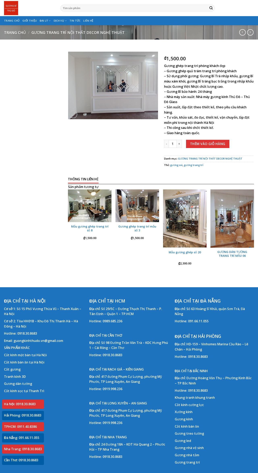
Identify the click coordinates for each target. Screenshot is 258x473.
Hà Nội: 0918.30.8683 (20, 404)
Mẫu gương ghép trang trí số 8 (89, 228)
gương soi (176, 165)
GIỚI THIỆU (29, 20)
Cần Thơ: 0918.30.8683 (21, 460)
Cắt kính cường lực (189, 405)
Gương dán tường (18, 383)
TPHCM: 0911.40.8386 (20, 426)
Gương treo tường (189, 433)
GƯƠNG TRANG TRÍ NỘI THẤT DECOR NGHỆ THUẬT (78, 32)
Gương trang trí (187, 462)
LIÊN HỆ (88, 20)
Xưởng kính (183, 412)
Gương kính (184, 419)
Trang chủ (15, 32)
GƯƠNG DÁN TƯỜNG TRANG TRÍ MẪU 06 (232, 254)
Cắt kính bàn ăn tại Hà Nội (24, 362)
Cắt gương (12, 369)
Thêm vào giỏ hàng (207, 144)
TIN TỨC (75, 20)
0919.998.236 (112, 389)
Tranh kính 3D (15, 376)
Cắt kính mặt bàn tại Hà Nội (25, 355)
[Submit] (211, 8)
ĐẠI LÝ (45, 21)
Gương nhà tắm (187, 455)
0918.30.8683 (27, 333)
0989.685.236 (112, 321)
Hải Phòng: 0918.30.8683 (22, 415)
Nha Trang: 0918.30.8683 (23, 449)
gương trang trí (193, 165)
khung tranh (205, 397)
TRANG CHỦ (12, 20)
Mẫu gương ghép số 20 (185, 252)
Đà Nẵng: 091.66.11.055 (21, 437)
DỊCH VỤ (60, 21)
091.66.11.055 (198, 321)
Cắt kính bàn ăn (187, 426)
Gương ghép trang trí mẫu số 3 (137, 228)
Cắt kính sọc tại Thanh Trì (24, 391)
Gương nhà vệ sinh (189, 448)
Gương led (183, 441)
